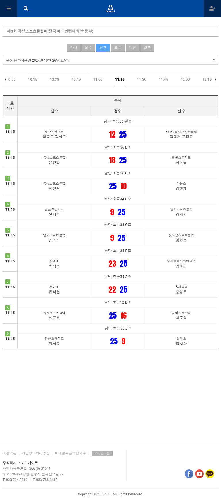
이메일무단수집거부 (70, 453)
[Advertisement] (110, 395)
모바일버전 (102, 453)
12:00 (185, 79)
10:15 (32, 79)
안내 (73, 48)
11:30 (141, 79)
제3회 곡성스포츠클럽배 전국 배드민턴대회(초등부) (50, 31)
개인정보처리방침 (35, 453)
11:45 (163, 79)
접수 (88, 48)
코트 (118, 48)
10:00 (10, 79)
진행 (103, 48)
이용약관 (9, 453)
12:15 (207, 79)
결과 (147, 48)
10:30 (54, 79)
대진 (132, 48)
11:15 (120, 79)
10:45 (76, 79)
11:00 (97, 79)
